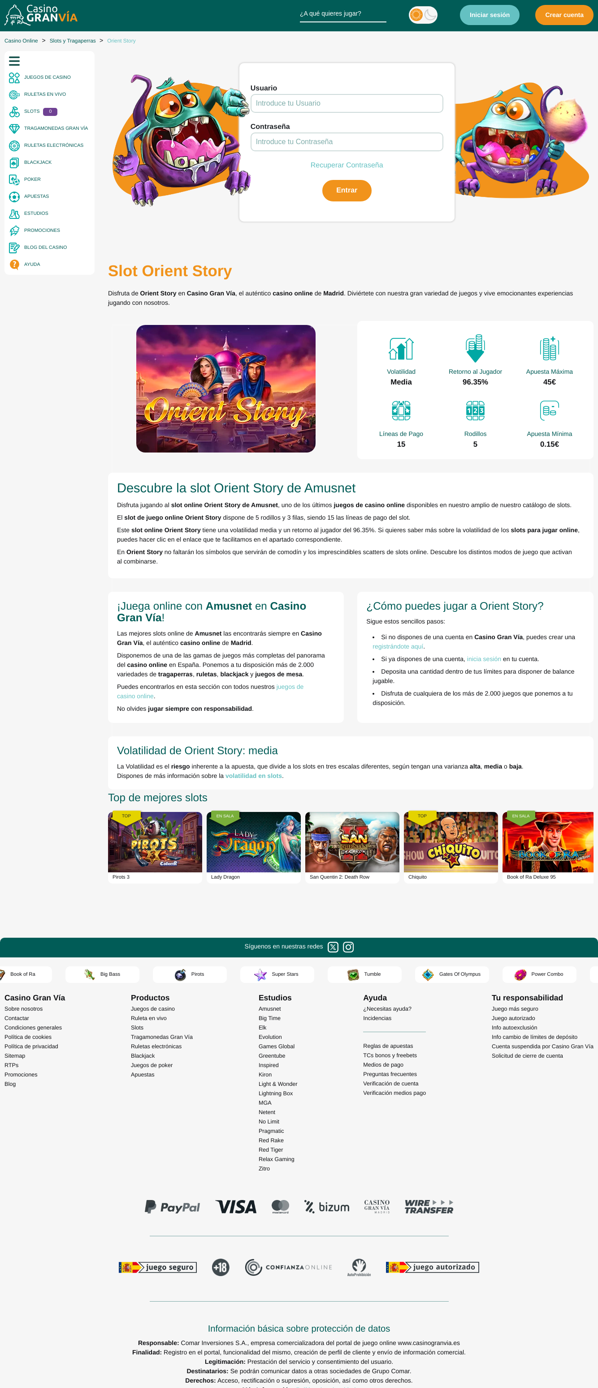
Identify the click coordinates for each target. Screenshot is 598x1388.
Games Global (277, 1046)
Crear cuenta (564, 14)
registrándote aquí (398, 646)
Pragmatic (271, 1131)
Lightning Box (276, 1093)
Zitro (264, 1169)
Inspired (269, 1065)
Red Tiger (271, 1150)
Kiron (265, 1075)
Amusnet (270, 1009)
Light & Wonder (278, 1084)
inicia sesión (484, 658)
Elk (263, 1028)
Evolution (270, 1037)
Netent (267, 1112)
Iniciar (490, 14)
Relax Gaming (277, 1159)
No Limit (269, 1122)
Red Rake (271, 1140)
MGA (265, 1103)
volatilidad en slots (253, 775)
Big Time (270, 1018)
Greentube (272, 1056)
